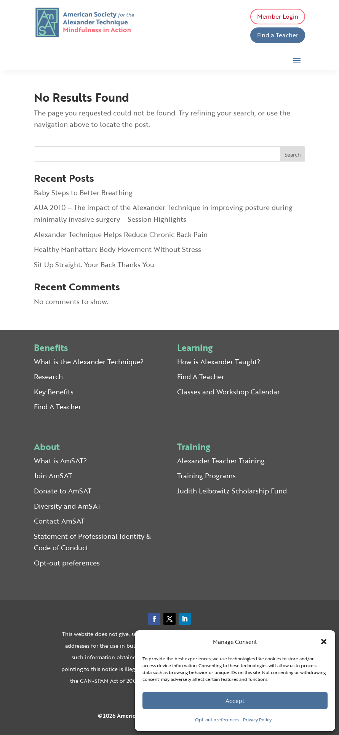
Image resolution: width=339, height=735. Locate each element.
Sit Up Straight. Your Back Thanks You (94, 264)
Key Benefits (54, 392)
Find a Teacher (277, 35)
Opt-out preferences (217, 719)
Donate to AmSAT (62, 491)
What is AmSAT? (60, 461)
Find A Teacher (57, 407)
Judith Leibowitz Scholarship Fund (232, 491)
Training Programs (206, 475)
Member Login (277, 16)
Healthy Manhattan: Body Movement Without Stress (117, 249)
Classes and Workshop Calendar (228, 392)
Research (48, 376)
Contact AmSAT (59, 521)
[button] (324, 641)
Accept (235, 701)
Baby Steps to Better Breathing (83, 192)
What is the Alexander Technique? (89, 362)
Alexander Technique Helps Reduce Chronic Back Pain (121, 234)
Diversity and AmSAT (67, 506)
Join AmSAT (53, 475)
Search (293, 155)
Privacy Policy (257, 719)
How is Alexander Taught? (218, 362)
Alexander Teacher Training (221, 461)
